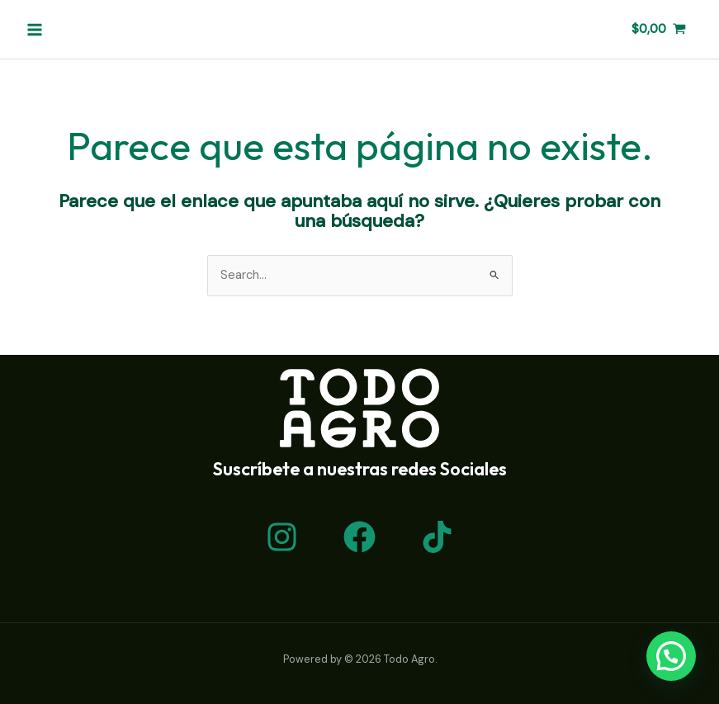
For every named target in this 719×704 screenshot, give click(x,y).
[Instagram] (282, 537)
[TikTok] (437, 537)
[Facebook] (359, 537)
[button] (671, 656)
